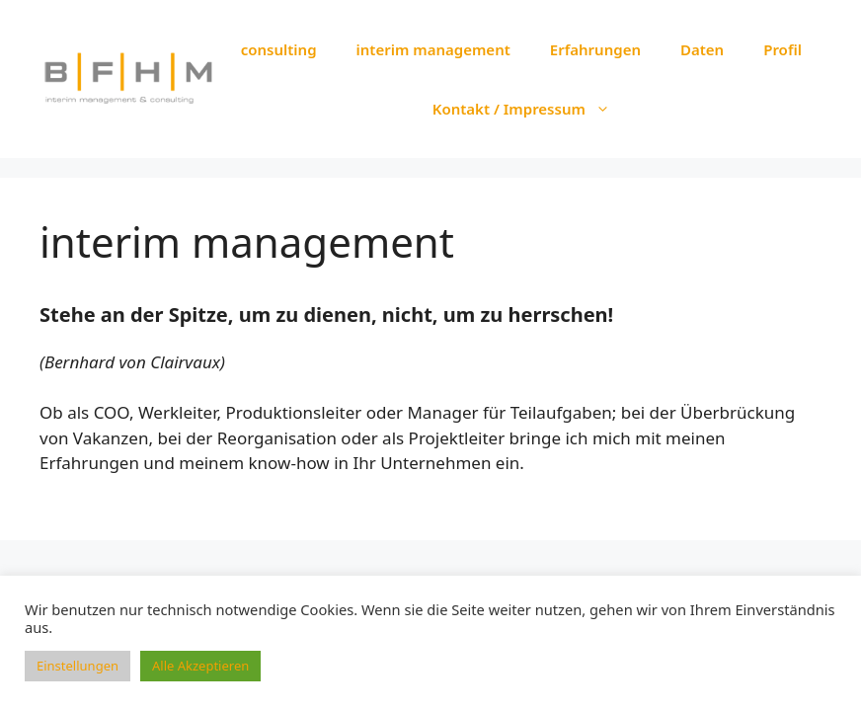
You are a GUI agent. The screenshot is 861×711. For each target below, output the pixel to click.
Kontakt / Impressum (531, 108)
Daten (702, 49)
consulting (279, 49)
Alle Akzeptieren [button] (200, 665)
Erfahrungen (595, 49)
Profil (782, 49)
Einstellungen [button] (77, 665)
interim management (433, 49)
